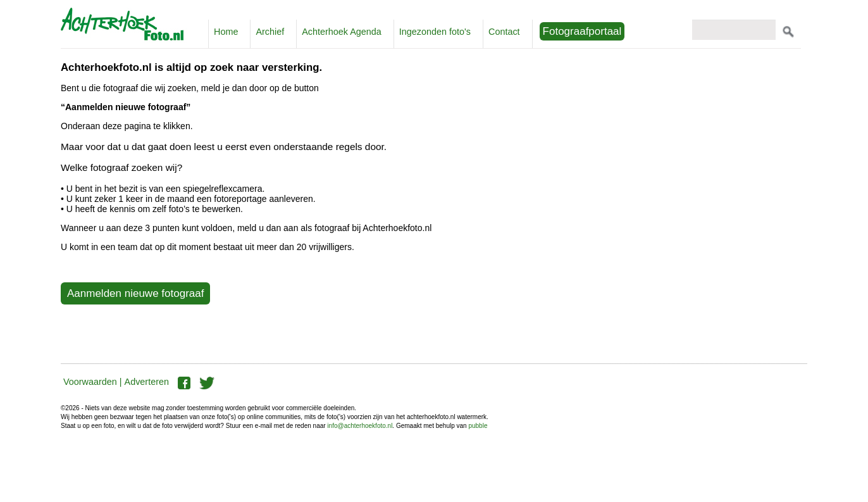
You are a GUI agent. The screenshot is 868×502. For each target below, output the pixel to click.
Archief (270, 32)
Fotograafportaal (582, 31)
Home (226, 32)
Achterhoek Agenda (341, 32)
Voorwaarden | (92, 382)
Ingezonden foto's (435, 32)
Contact (504, 32)
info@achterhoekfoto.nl (359, 425)
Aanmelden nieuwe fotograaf (135, 293)
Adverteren (147, 382)
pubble (477, 425)
